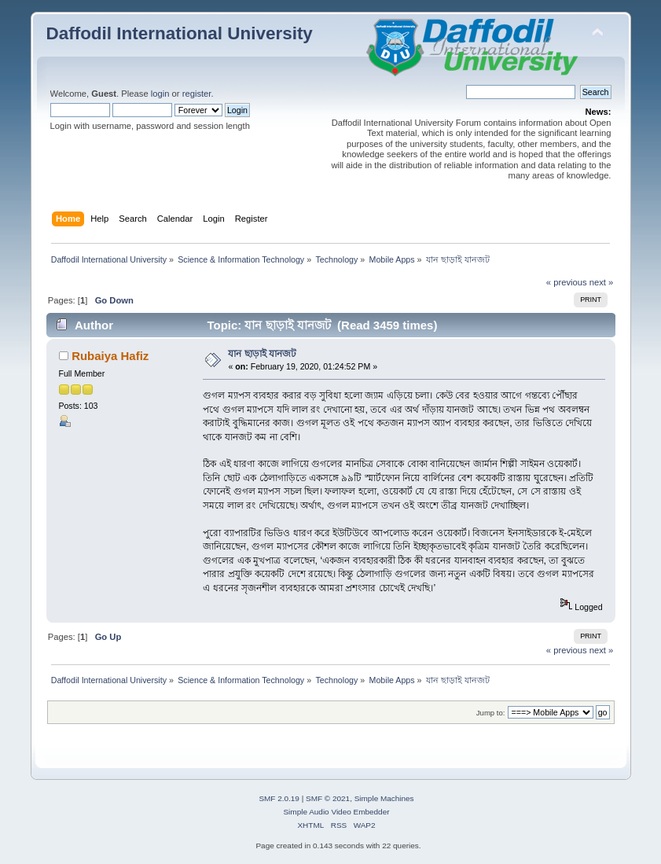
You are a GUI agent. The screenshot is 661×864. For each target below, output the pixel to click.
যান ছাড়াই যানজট (262, 353)
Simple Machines (384, 798)
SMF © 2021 (328, 798)
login (160, 93)
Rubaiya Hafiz (110, 355)
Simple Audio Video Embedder (336, 811)
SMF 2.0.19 (279, 798)
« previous (566, 282)
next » (601, 282)
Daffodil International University (179, 33)
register (196, 93)
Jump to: (490, 712)
